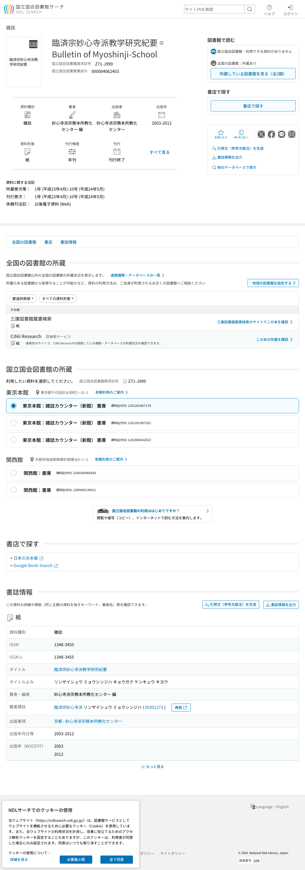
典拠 (181, 707)
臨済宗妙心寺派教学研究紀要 (80, 669)
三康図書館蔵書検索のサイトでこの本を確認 (255, 322)
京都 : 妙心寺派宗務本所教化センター (88, 721)
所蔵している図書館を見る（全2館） (253, 74)
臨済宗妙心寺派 (68, 707)
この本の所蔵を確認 (275, 340)
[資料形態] (58, 298)
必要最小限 (76, 859)
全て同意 (117, 859)
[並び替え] (23, 298)
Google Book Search (36, 565)
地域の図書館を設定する (274, 283)
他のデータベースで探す (234, 167)
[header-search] (219, 9)
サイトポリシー (172, 853)
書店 (48, 242)
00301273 (154, 707)
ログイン (291, 9)
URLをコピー (241, 134)
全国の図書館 (24, 242)
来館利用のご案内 (112, 392)
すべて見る (159, 152)
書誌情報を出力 (227, 157)
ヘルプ (269, 9)
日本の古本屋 (28, 558)
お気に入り (221, 134)
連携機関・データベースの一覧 (138, 275)
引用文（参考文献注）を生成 (238, 148)
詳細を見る (19, 859)
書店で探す (253, 106)
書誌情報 (68, 242)
